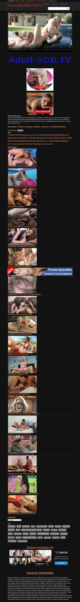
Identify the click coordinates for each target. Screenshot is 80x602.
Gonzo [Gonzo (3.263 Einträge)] (11, 141)
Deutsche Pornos (31, 1)
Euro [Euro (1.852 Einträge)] (56, 138)
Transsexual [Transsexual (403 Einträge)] (45, 144)
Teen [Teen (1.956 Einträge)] (30, 144)
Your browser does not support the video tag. (40, 32)
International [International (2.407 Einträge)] (20, 141)
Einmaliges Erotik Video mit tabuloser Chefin (21, 473)
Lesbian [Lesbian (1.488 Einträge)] (38, 141)
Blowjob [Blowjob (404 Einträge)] (43, 138)
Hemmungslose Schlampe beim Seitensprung (21, 246)
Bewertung (55, 4)
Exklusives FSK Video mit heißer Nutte (19, 434)
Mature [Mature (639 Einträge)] (52, 141)
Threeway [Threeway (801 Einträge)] (36, 144)
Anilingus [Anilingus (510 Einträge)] (23, 135)
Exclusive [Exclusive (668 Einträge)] (62, 138)
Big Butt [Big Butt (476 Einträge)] (51, 135)
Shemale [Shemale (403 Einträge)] (16, 144)
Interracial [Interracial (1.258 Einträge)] (30, 141)
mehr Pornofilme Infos (14, 123)
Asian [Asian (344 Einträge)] (29, 135)
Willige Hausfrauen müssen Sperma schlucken (22, 513)
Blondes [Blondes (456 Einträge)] (36, 138)
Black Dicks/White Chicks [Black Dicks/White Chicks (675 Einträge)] (22, 138)
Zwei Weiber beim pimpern (16, 206)
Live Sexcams (51, 1)
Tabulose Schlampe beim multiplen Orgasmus (22, 186)
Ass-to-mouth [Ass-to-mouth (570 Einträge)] (37, 135)
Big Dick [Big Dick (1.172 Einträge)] (58, 135)
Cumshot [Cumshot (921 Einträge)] (50, 138)
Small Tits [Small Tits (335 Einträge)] (23, 144)
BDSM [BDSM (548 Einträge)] (45, 135)
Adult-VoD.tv (63, 4)
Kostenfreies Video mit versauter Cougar (20, 314)
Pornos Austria (42, 1)
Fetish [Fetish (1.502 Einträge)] (69, 138)
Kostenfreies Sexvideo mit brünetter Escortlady (22, 166)
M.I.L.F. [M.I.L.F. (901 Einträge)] (45, 141)
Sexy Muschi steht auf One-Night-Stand (20, 334)
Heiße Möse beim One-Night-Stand (18, 394)
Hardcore (20, 130)
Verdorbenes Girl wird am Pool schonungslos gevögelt (24, 294)
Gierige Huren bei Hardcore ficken (18, 374)
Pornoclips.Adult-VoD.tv (25, 5)
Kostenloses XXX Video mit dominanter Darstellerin (23, 414)
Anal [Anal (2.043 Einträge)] (17, 135)
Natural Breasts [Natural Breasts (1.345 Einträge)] (62, 141)
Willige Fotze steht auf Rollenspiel (18, 354)
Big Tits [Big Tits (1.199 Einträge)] (65, 135)
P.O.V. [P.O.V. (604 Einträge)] (10, 144)
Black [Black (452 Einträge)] (10, 138)
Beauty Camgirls (20, 1)
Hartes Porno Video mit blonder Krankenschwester (23, 493)
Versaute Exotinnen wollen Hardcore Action (21, 453)
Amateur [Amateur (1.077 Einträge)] (11, 135)
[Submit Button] (68, 8)
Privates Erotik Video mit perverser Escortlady (22, 226)
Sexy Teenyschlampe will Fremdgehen (19, 266)
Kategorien (46, 4)
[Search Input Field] (57, 8)
